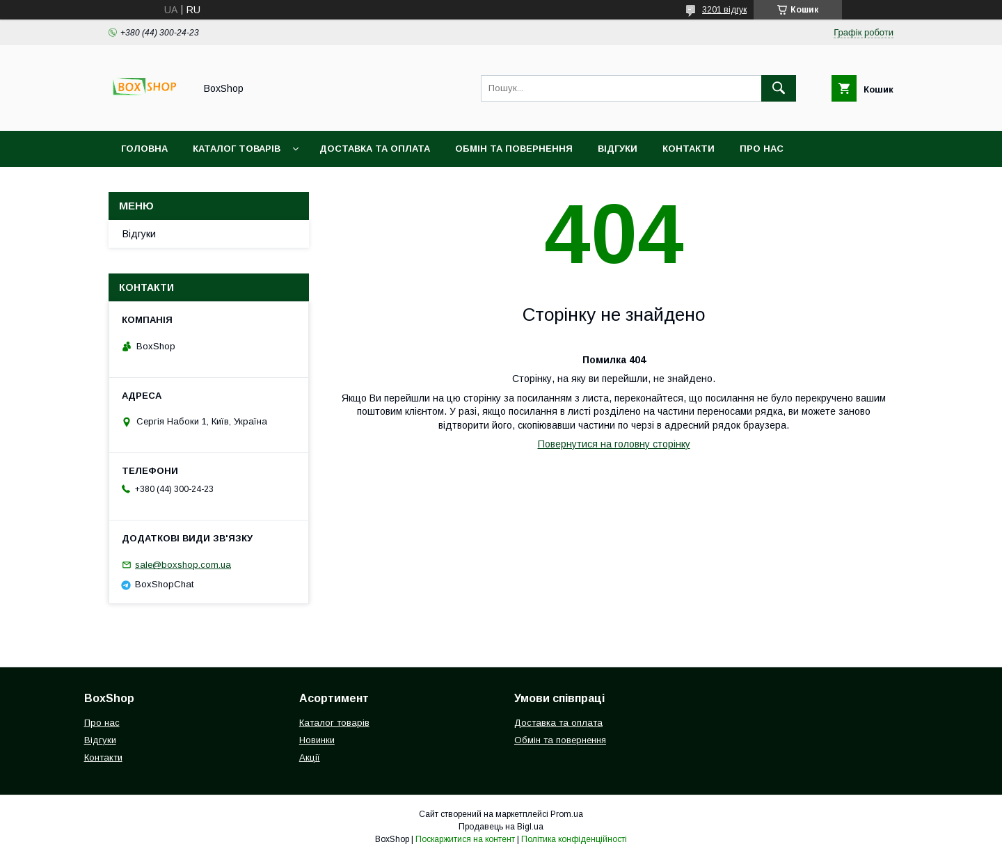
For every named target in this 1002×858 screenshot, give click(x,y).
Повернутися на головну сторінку (614, 444)
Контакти (688, 148)
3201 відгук (724, 10)
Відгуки (617, 148)
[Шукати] (778, 88)
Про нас (762, 148)
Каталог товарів (236, 148)
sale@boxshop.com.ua (183, 564)
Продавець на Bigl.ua (501, 827)
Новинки (317, 740)
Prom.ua (566, 814)
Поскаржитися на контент (465, 839)
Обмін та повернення (514, 148)
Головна (144, 148)
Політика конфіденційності (574, 839)
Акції (309, 757)
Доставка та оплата (374, 148)
